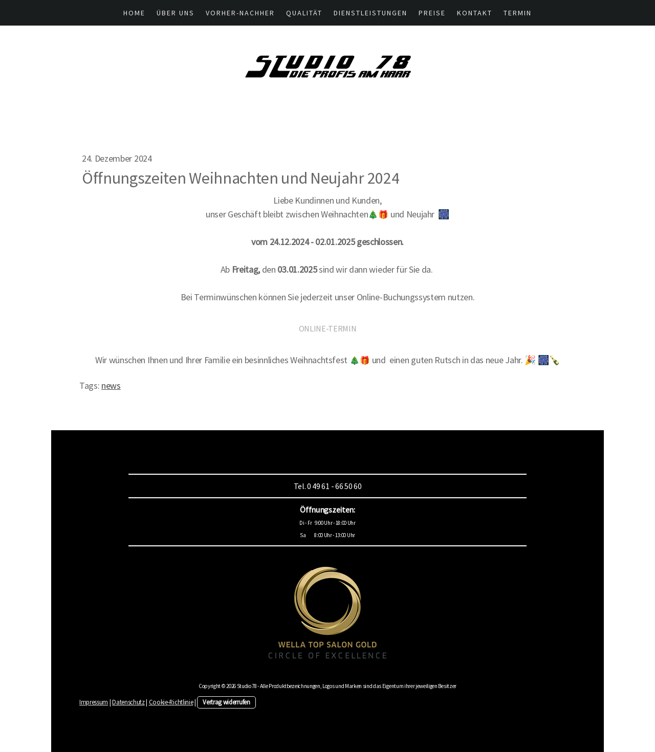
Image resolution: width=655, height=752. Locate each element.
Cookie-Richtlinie (171, 702)
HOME (134, 12)
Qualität (304, 12)
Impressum (93, 702)
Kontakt (474, 12)
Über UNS (175, 12)
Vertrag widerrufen (226, 702)
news (111, 385)
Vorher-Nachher (240, 12)
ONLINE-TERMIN (328, 328)
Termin (518, 12)
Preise (432, 12)
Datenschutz (128, 702)
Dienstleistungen (370, 12)
